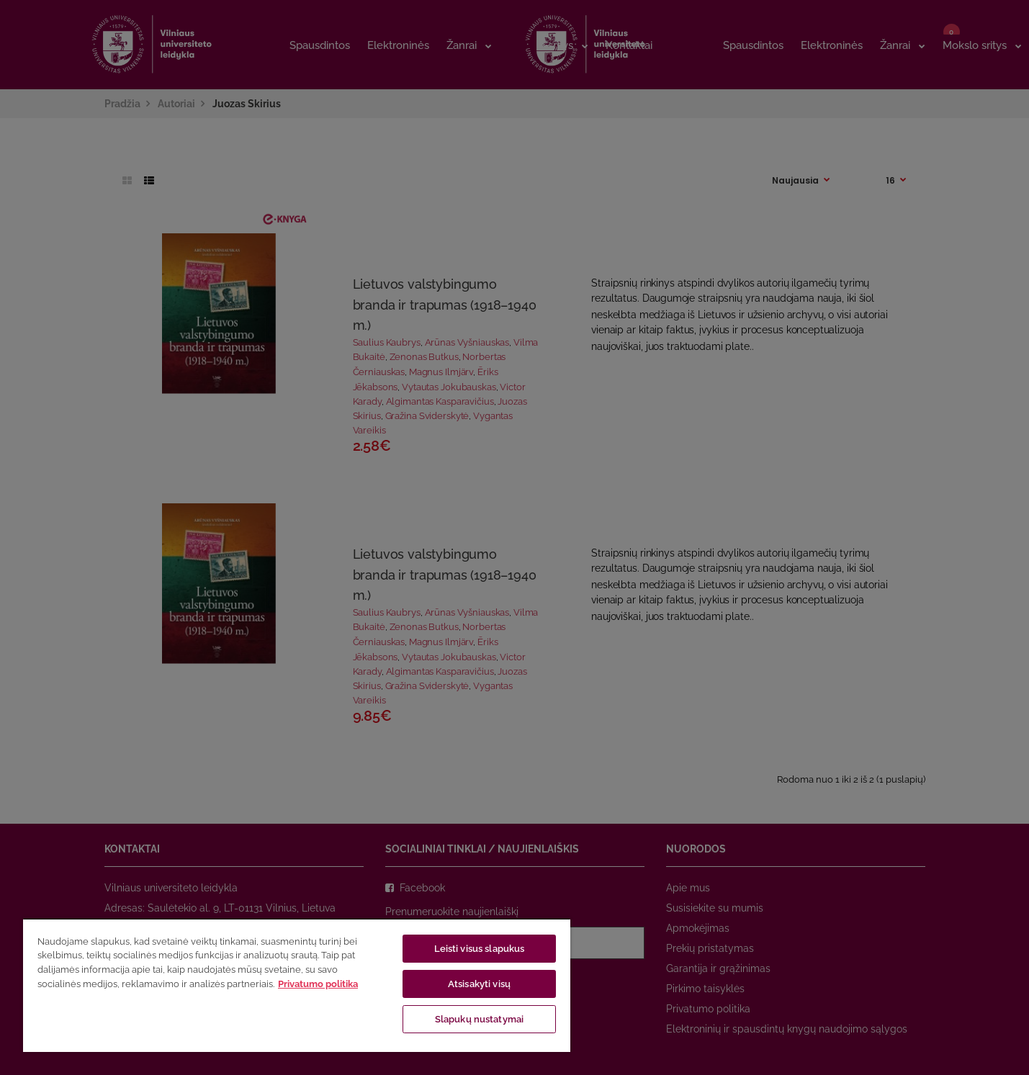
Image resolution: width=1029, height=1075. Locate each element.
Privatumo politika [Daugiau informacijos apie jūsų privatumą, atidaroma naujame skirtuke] (318, 984)
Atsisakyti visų (479, 984)
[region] (296, 985)
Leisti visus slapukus (479, 948)
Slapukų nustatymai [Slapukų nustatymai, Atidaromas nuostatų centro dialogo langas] (479, 1019)
